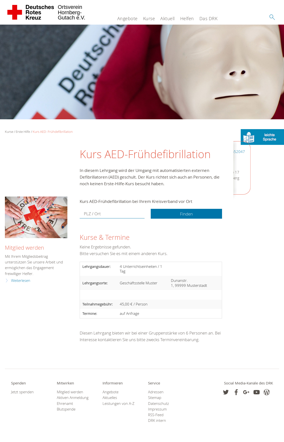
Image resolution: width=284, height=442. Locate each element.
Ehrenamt (65, 403)
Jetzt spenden (22, 392)
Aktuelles (110, 397)
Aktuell (167, 18)
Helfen (187, 18)
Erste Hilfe (23, 131)
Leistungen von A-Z (119, 403)
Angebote (127, 18)
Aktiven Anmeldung (73, 397)
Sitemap (154, 397)
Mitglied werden (24, 247)
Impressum (157, 409)
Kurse (149, 18)
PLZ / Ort (92, 213)
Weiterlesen (20, 280)
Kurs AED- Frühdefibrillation (53, 131)
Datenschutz (158, 403)
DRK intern (157, 420)
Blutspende (66, 409)
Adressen (156, 392)
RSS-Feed (156, 414)
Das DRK (208, 18)
